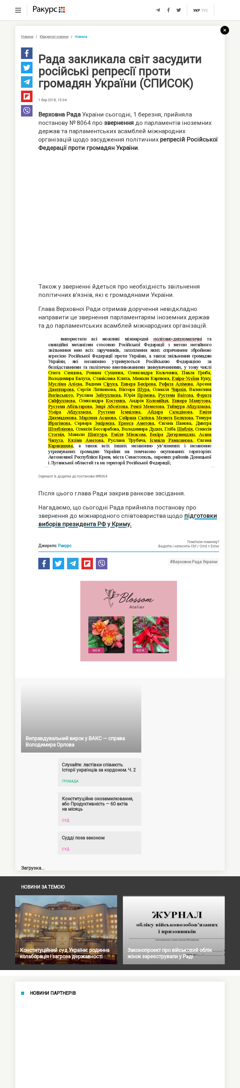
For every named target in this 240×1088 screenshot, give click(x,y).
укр (196, 11)
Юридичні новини (54, 37)
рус (204, 11)
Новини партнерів (53, 993)
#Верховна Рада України (193, 562)
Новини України (52, 1030)
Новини (27, 37)
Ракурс (64, 545)
